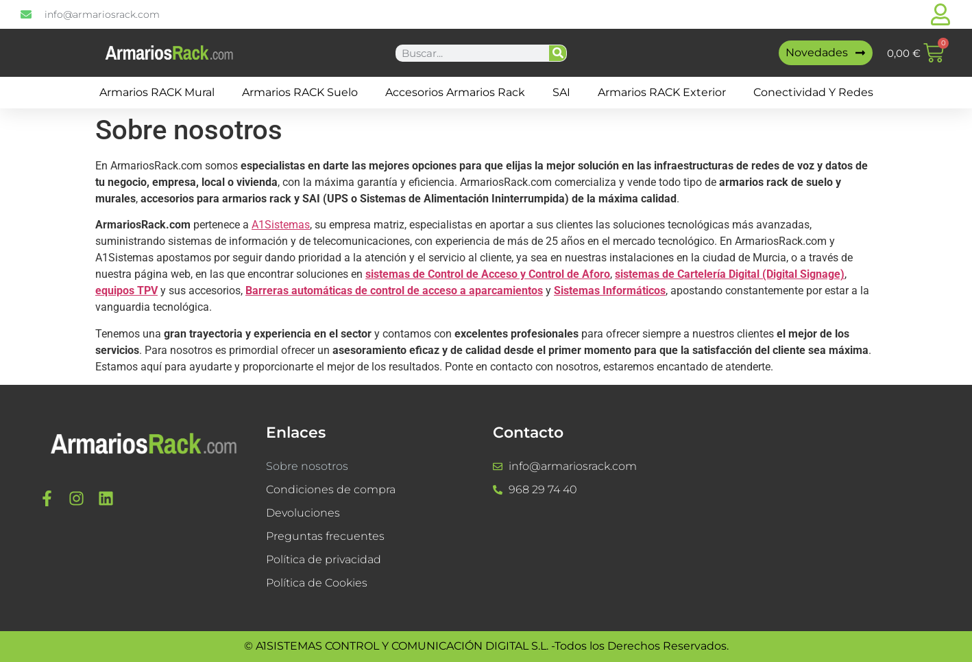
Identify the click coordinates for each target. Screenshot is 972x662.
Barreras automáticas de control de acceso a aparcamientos (394, 290)
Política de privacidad (323, 559)
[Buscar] (557, 53)
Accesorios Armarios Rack (455, 92)
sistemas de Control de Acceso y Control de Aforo (487, 274)
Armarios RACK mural (157, 92)
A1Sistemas (281, 224)
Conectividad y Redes (813, 92)
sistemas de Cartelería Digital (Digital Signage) (730, 274)
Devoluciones (303, 512)
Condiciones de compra (331, 489)
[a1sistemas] (826, 508)
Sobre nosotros (307, 466)
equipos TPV (126, 290)
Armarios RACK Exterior (662, 92)
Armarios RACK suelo (300, 92)
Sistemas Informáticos (610, 290)
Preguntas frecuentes (325, 536)
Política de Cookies (316, 582)
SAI (561, 92)
